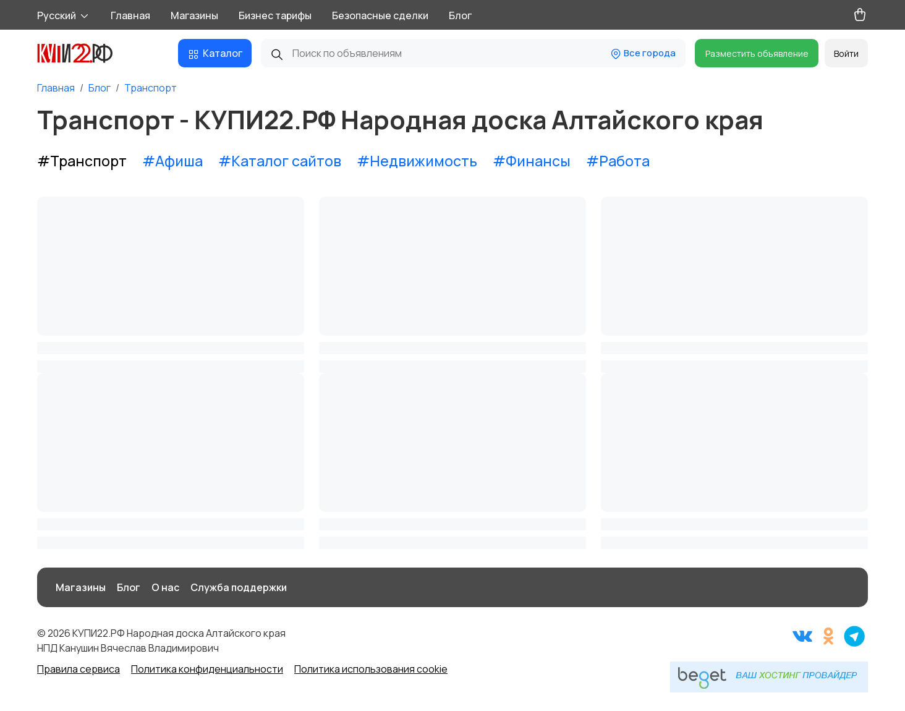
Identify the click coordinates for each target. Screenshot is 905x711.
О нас (165, 587)
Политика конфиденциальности (207, 669)
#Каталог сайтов (279, 161)
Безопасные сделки (380, 15)
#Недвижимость (417, 161)
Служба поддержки (238, 587)
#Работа (618, 161)
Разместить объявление (757, 53)
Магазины (194, 15)
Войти (846, 53)
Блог (460, 15)
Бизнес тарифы (275, 15)
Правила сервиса (78, 669)
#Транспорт (82, 161)
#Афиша (172, 161)
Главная (130, 15)
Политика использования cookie (371, 669)
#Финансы (532, 161)
